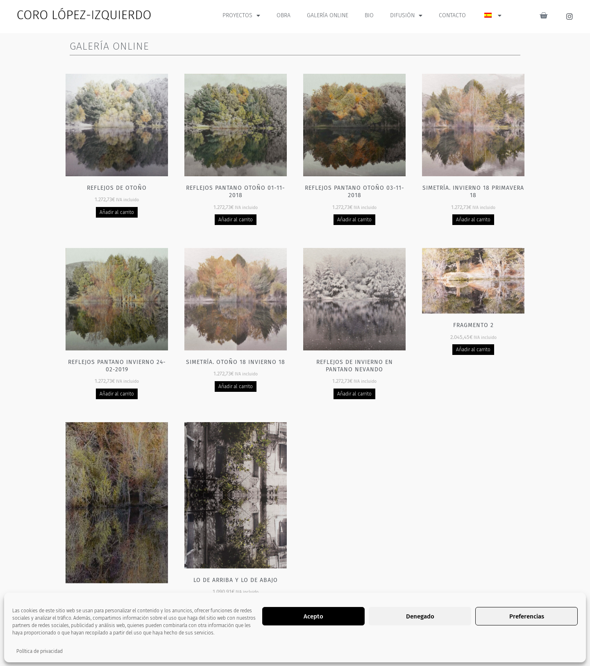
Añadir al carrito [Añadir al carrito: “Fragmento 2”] (473, 349)
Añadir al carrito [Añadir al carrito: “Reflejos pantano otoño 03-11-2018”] (354, 220)
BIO (369, 15)
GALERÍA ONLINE (327, 15)
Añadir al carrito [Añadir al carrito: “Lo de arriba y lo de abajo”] (235, 604)
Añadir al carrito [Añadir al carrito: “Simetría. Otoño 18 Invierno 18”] (235, 386)
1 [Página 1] (286, 651)
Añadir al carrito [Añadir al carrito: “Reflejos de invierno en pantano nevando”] (354, 394)
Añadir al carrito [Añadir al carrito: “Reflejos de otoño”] (117, 212)
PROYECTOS (241, 16)
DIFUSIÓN (406, 16)
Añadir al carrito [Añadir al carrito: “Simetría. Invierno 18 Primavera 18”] (473, 220)
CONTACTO (452, 15)
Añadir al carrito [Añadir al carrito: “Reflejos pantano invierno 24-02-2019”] (117, 394)
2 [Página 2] (303, 651)
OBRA (283, 15)
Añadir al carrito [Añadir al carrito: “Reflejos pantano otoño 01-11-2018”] (235, 220)
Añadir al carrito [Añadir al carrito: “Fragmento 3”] (117, 619)
